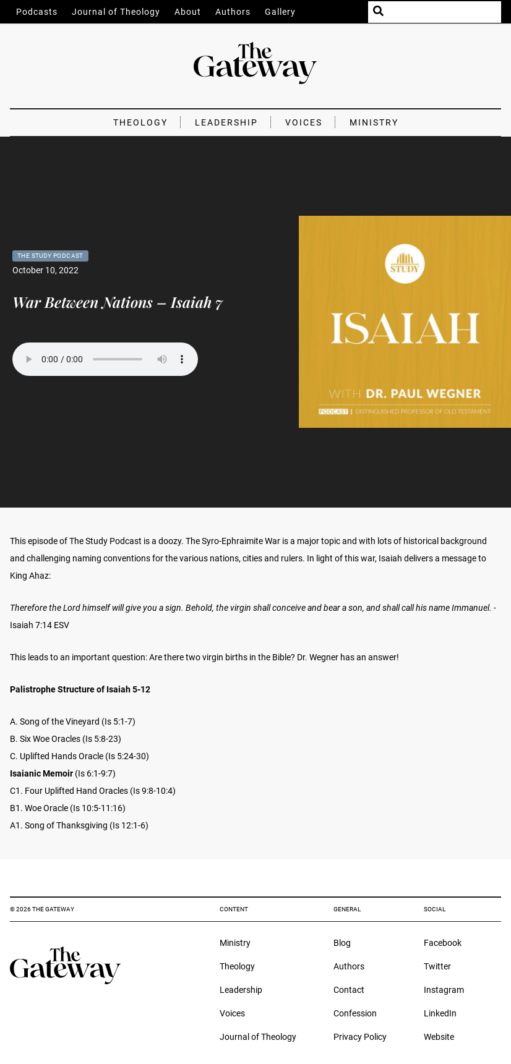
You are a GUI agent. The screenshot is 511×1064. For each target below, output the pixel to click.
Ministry (374, 122)
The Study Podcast (50, 255)
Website (439, 1037)
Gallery (280, 12)
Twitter (437, 966)
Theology (140, 122)
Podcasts (37, 12)
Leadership (226, 122)
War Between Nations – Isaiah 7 (117, 302)
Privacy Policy (360, 1037)
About (187, 12)
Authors (233, 12)
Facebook (443, 943)
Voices (303, 122)
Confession (355, 1013)
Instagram (444, 990)
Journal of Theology (116, 12)
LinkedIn (440, 1013)
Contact (348, 990)
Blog (342, 943)
